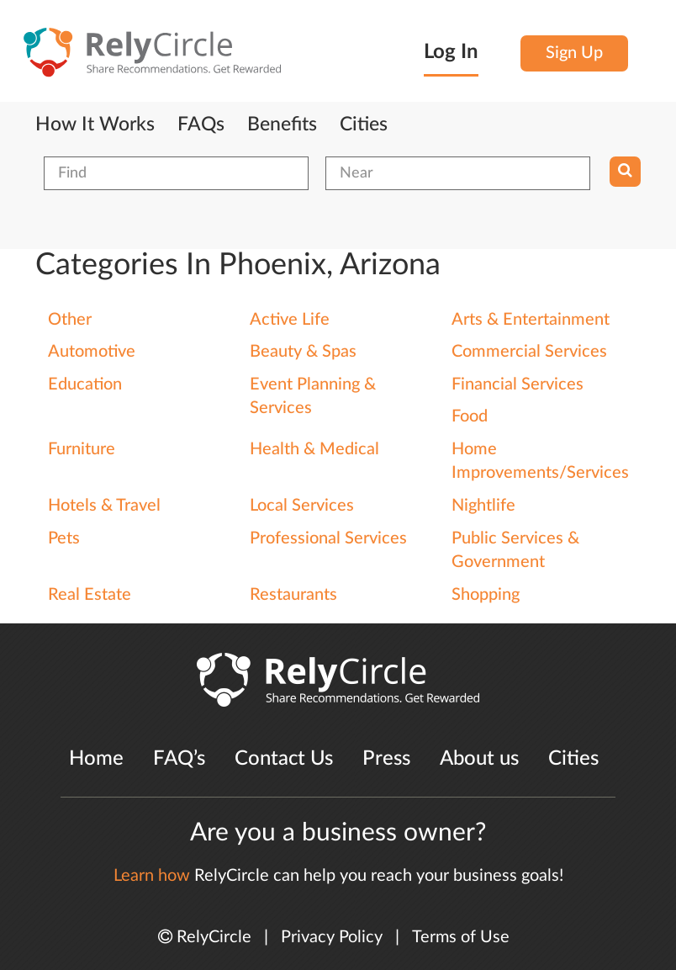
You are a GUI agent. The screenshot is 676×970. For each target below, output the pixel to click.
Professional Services (328, 538)
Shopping (486, 594)
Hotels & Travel (104, 505)
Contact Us (284, 759)
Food (470, 416)
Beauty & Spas (303, 351)
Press (386, 759)
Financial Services (518, 384)
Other (70, 319)
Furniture (81, 449)
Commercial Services (529, 351)
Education (85, 384)
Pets (64, 538)
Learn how (152, 875)
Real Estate (89, 594)
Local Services (302, 505)
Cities (364, 124)
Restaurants (293, 594)
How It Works (95, 124)
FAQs (200, 124)
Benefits (282, 124)
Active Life (290, 319)
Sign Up (574, 53)
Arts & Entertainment (531, 319)
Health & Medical (314, 449)
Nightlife (483, 505)
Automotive (91, 351)
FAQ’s (179, 759)
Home (96, 759)
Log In (451, 52)
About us (479, 759)
